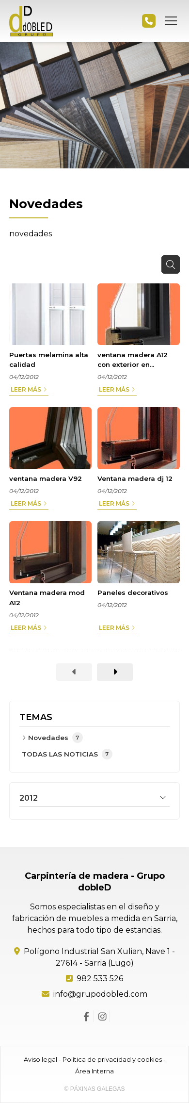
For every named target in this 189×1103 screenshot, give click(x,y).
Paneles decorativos (132, 592)
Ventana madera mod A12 (47, 597)
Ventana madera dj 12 (135, 478)
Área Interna (94, 1071)
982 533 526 (100, 978)
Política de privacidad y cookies (112, 1059)
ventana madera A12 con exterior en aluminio (132, 360)
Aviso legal (40, 1059)
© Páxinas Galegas (94, 1089)
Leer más (26, 389)
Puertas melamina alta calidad (48, 359)
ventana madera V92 (45, 478)
